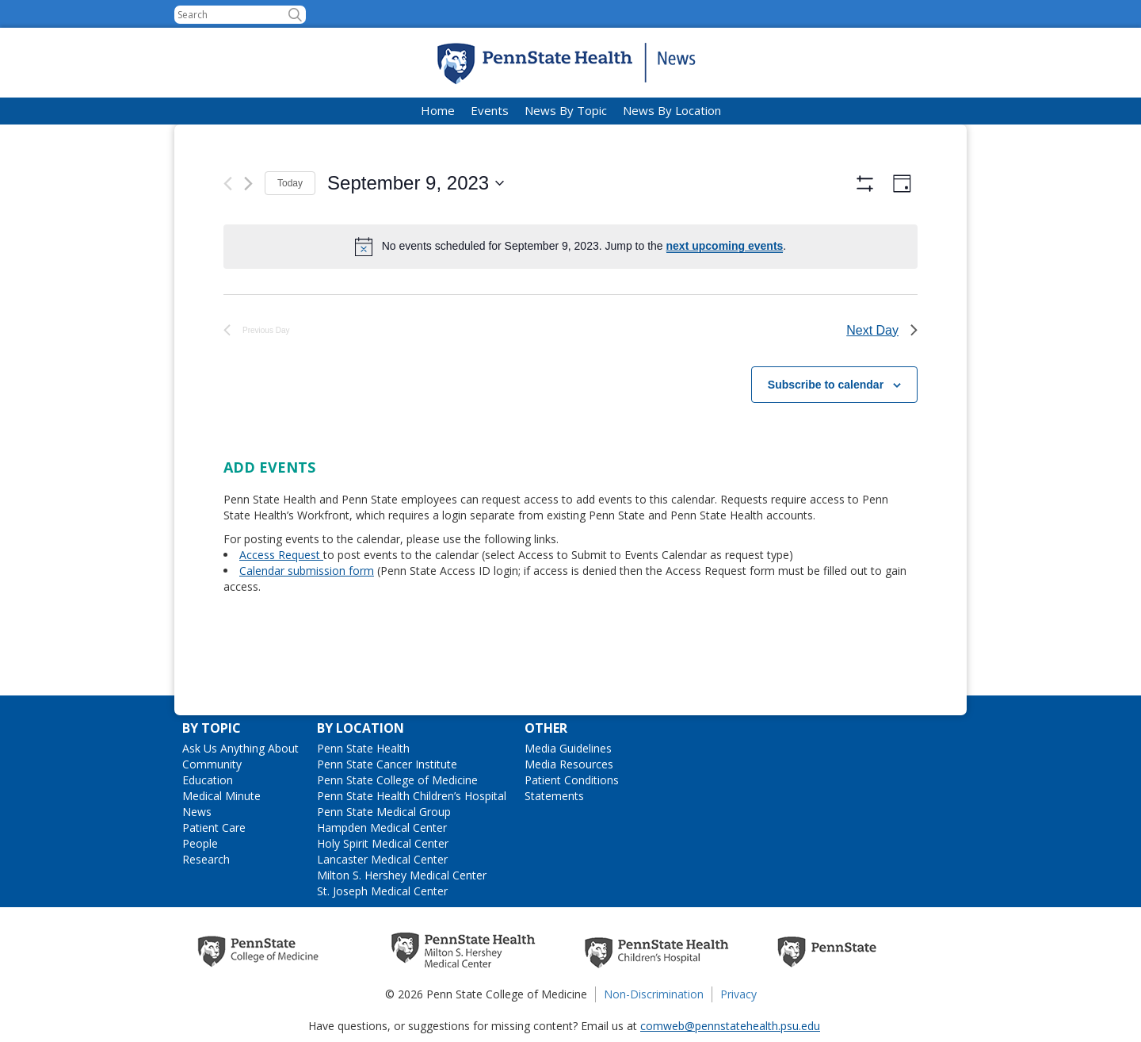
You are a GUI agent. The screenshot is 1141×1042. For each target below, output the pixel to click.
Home (438, 110)
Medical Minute (221, 795)
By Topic (211, 728)
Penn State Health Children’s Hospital (411, 795)
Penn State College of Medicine (397, 779)
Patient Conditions (572, 779)
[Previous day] (227, 183)
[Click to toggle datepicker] (415, 183)
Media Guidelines (568, 748)
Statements (554, 795)
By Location (360, 728)
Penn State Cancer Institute (387, 764)
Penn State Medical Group (384, 811)
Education (207, 779)
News (197, 811)
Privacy (738, 994)
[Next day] (248, 183)
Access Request (281, 598)
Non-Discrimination (654, 994)
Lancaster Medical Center (382, 859)
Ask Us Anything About (240, 748)
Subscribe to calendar (825, 427)
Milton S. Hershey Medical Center (402, 875)
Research (206, 859)
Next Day (882, 373)
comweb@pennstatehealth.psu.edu (730, 1025)
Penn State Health (363, 748)
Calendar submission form (306, 614)
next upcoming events (725, 245)
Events (490, 110)
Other (546, 728)
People (200, 843)
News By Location (672, 110)
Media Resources (569, 764)
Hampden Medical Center (382, 827)
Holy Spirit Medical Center (382, 843)
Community (212, 764)
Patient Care (214, 827)
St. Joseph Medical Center (382, 890)
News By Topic (566, 110)
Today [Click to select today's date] (290, 183)
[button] (295, 14)
